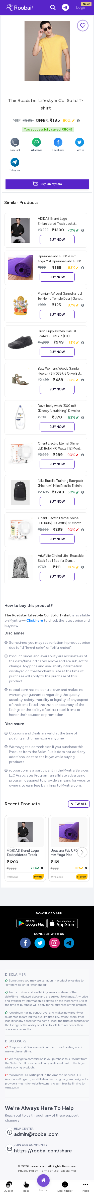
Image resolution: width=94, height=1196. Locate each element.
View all (79, 804)
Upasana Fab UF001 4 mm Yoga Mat (68, 852)
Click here (35, 620)
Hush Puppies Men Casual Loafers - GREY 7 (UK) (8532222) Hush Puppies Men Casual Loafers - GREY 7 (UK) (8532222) (60, 333)
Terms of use (49, 1170)
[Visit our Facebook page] (25, 943)
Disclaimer (68, 1170)
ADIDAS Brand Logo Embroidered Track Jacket (23, 854)
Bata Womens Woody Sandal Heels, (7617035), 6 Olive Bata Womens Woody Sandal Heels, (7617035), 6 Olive (60, 371)
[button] (82, 852)
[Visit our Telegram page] (69, 943)
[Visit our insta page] (54, 943)
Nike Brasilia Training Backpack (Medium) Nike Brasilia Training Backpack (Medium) (61, 483)
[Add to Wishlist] (83, 26)
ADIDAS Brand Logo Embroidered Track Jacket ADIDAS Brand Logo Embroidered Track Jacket (56, 221)
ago (13, 877)
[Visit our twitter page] (40, 943)
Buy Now (57, 240)
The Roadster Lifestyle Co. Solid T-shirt (38, 615)
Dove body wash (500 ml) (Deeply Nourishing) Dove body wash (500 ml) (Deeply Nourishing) (61, 408)
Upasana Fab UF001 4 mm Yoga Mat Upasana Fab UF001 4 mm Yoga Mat (59, 258)
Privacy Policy (28, 1170)
